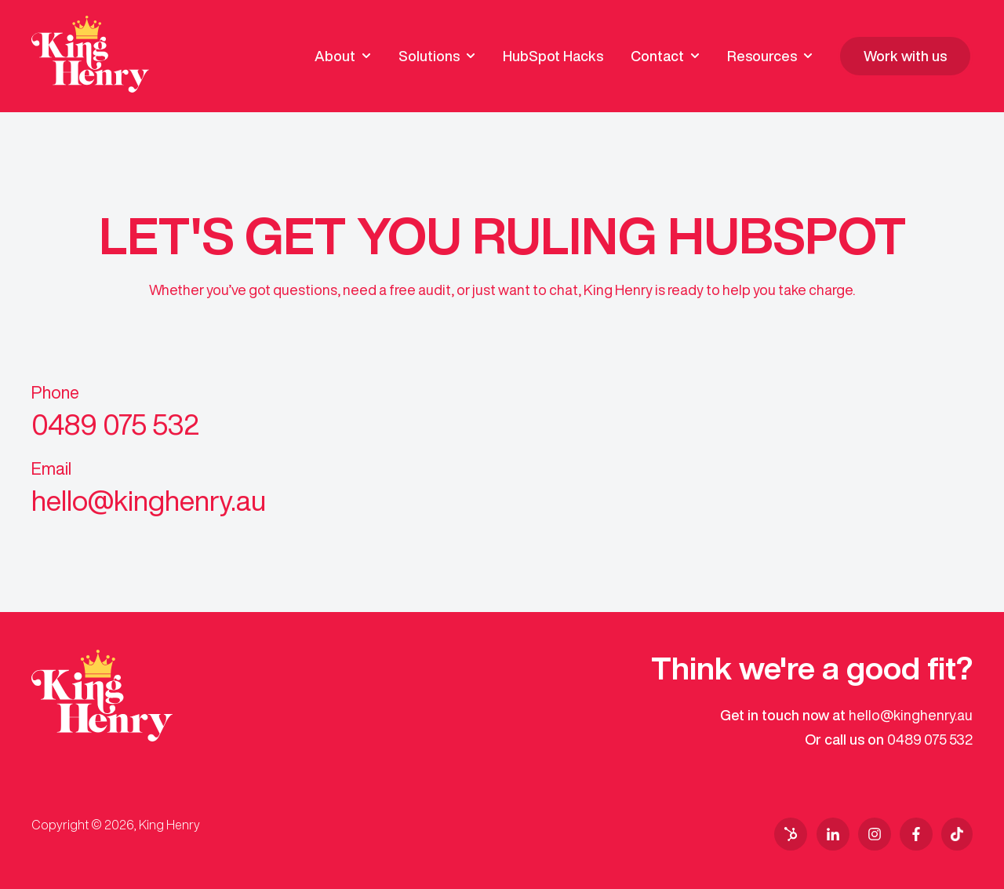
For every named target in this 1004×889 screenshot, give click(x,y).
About (335, 56)
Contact (657, 56)
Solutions (429, 56)
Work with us (905, 56)
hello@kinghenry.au (911, 715)
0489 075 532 (930, 739)
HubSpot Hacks (553, 56)
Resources (762, 56)
